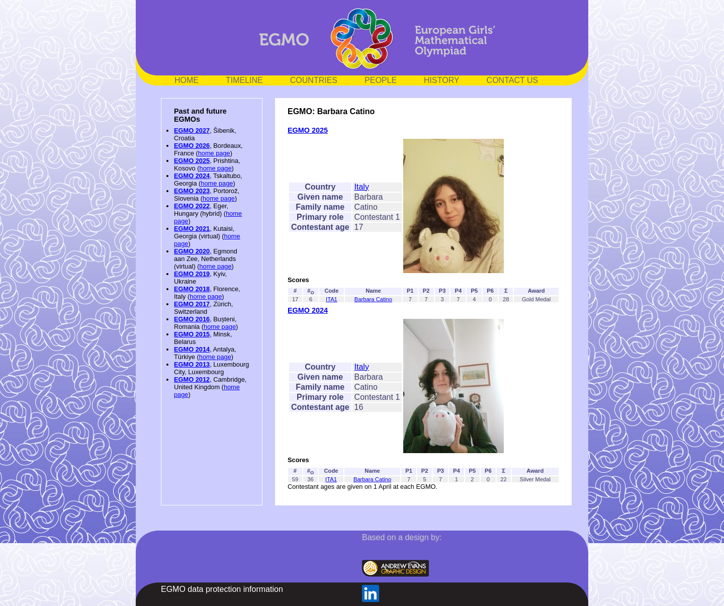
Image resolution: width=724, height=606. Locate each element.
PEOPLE (381, 80)
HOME (186, 80)
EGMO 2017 (192, 304)
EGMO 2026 (192, 145)
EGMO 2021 (192, 228)
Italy (361, 187)
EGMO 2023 (192, 191)
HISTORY (442, 80)
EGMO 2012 (192, 379)
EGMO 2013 (192, 364)
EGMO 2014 (192, 349)
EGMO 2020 (192, 251)
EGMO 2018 (192, 289)
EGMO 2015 (192, 334)
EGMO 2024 (192, 176)
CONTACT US (512, 80)
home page (214, 153)
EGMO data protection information (222, 589)
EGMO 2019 (192, 274)
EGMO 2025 (192, 160)
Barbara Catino (373, 299)
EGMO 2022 (192, 206)
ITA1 (331, 299)
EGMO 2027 (192, 130)
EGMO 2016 (192, 319)
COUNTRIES (313, 80)
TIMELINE (244, 80)
